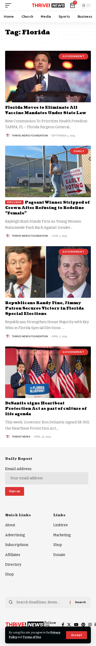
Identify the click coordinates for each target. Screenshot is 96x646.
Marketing (62, 535)
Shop (9, 574)
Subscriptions (16, 545)
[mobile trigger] (9, 5)
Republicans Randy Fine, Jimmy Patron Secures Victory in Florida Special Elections (44, 308)
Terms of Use (32, 637)
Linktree (60, 525)
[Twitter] (69, 624)
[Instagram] (90, 624)
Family (79, 151)
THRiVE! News (21, 436)
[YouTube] (76, 624)
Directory (13, 564)
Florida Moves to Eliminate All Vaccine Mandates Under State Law (45, 110)
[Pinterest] (83, 624)
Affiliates (12, 555)
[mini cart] (73, 5)
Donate (59, 555)
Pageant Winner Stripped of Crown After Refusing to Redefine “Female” (47, 208)
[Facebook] (62, 624)
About (10, 525)
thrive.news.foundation (30, 135)
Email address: (46, 475)
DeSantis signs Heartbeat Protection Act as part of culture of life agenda (46, 409)
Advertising (15, 535)
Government (73, 56)
